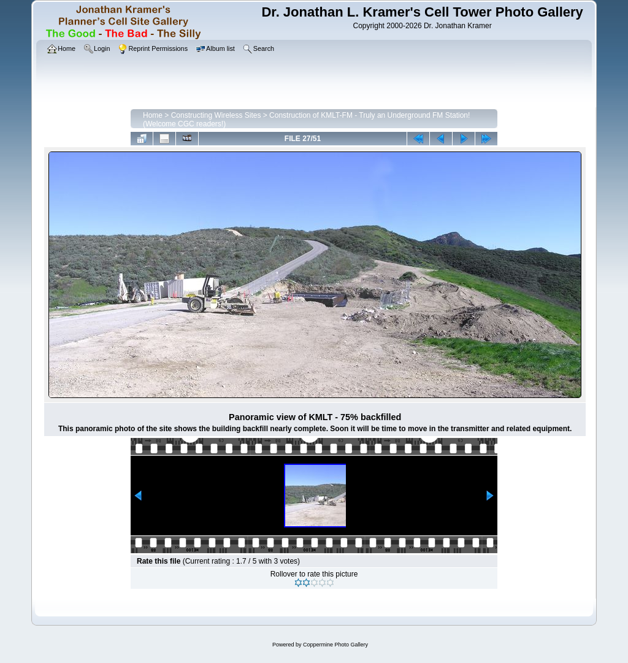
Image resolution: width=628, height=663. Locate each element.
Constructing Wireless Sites (216, 115)
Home (153, 115)
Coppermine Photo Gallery (335, 645)
